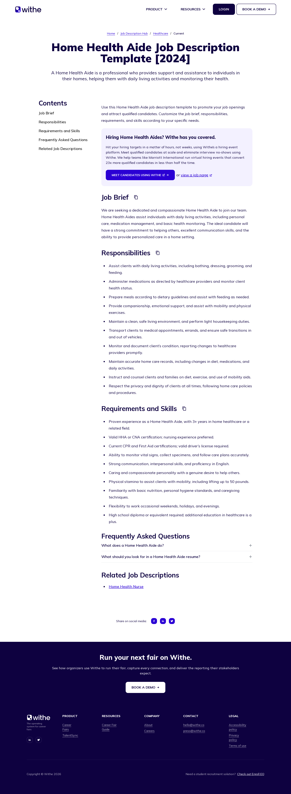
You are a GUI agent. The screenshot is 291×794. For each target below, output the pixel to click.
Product (156, 9)
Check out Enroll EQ (250, 774)
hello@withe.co (193, 725)
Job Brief (46, 113)
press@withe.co (194, 731)
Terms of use (237, 745)
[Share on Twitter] (172, 621)
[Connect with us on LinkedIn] (30, 740)
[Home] (28, 10)
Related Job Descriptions (60, 148)
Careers (149, 731)
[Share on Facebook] (154, 621)
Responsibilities (52, 122)
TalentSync (70, 735)
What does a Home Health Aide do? (176, 545)
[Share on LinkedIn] (163, 621)
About (148, 725)
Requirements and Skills (59, 130)
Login (224, 9)
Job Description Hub (134, 33)
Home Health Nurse (126, 586)
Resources (193, 9)
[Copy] (136, 197)
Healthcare (160, 33)
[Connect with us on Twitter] (39, 740)
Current (179, 33)
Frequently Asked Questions (63, 139)
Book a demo (256, 9)
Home (111, 33)
